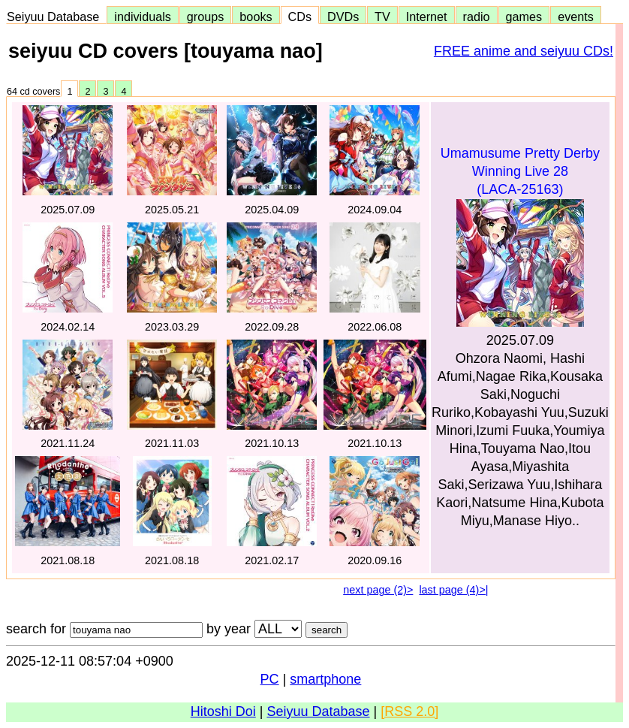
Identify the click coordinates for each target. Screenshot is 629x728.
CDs (299, 16)
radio (476, 16)
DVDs (343, 16)
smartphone (325, 679)
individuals (142, 16)
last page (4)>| (453, 590)
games (524, 16)
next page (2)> (378, 590)
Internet (426, 16)
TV (382, 16)
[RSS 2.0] (409, 711)
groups (205, 16)
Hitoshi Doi (223, 711)
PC (269, 679)
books (255, 16)
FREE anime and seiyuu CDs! (523, 51)
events (575, 16)
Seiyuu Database (56, 16)
